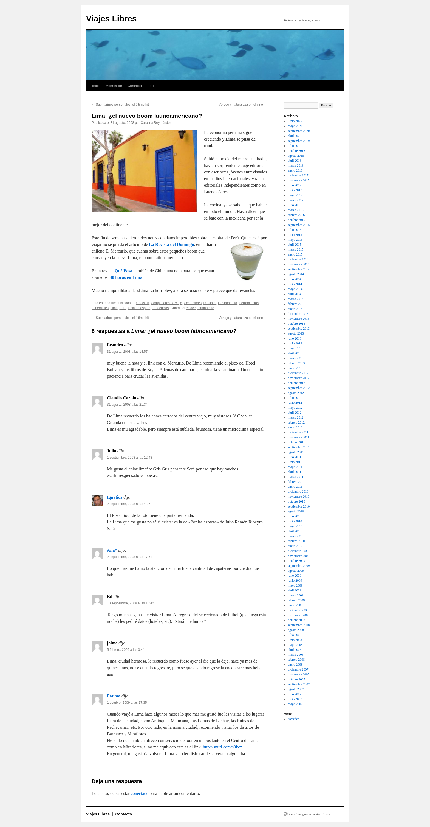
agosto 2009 (296, 571)
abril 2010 (294, 531)
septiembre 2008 (299, 625)
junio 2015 (295, 235)
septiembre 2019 (299, 141)
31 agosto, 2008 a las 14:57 (127, 352)
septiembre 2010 (299, 506)
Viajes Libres (111, 18)
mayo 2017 (295, 195)
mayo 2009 (295, 585)
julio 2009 (294, 576)
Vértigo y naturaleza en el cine (243, 104)
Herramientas (249, 303)
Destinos (209, 303)
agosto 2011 (296, 452)
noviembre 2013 (298, 319)
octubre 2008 (296, 620)
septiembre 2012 (299, 388)
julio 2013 (294, 338)
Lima (114, 308)
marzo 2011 (296, 477)
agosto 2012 (296, 393)
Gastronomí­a (227, 303)
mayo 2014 (295, 289)
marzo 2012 (296, 417)
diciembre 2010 (298, 492)
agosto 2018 (296, 156)
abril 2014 (294, 294)
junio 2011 (295, 462)
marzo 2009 (296, 595)
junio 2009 (295, 580)
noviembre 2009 (298, 556)
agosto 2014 (296, 274)
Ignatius (114, 497)
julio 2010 (294, 516)
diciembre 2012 (298, 373)
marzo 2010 (296, 536)
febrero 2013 (296, 363)
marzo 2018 (296, 165)
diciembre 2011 (298, 432)
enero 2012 (295, 427)
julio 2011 (294, 457)
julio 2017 (294, 185)
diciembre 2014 (298, 259)
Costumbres (193, 303)
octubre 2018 (296, 151)
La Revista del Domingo (171, 244)
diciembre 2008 (298, 610)
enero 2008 (295, 664)
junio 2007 (295, 699)
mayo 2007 (295, 704)
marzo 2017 (296, 200)
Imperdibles (100, 308)
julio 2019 (294, 146)
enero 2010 (295, 546)
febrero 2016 (296, 215)
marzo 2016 (296, 210)
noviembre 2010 (298, 496)
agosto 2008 (296, 630)
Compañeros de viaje (166, 303)
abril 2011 (294, 472)
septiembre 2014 (299, 269)
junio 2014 (295, 284)
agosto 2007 (296, 689)
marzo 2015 (296, 249)
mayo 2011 (295, 467)
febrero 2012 (296, 422)
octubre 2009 (296, 561)
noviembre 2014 (298, 264)
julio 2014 (294, 279)
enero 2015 (295, 254)
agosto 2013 (296, 333)
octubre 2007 (296, 679)
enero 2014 (295, 309)
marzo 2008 (296, 655)
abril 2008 (294, 650)
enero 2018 (295, 170)
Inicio (96, 86)
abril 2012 (294, 412)
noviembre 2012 (298, 378)
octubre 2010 (296, 501)
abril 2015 (294, 244)
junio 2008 (295, 640)
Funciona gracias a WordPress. (309, 814)
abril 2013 (294, 353)
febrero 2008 (296, 659)
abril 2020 (294, 136)
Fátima (113, 696)
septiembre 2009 (299, 566)
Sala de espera (139, 308)
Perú (122, 308)
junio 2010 (295, 521)
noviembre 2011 (298, 437)
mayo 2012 (295, 408)
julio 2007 (294, 694)
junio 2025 (295, 121)
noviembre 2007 (298, 674)
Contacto (135, 86)
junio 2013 (295, 343)
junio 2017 (295, 190)
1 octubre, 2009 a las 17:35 (127, 703)
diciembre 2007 (298, 669)
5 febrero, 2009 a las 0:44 (126, 650)
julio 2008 (294, 635)
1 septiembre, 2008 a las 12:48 (129, 457)
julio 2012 (294, 398)
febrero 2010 (296, 541)
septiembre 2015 (299, 225)
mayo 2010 (295, 526)
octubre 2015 (296, 220)
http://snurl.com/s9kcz (222, 747)
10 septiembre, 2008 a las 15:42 (130, 603)
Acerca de (114, 86)
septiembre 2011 (299, 447)
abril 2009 (294, 590)
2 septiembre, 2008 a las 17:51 (129, 557)
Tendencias (160, 308)
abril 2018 (294, 160)
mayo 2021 (295, 126)
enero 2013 (295, 368)
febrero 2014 (296, 304)
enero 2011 (295, 487)
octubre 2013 (296, 324)
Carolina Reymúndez (156, 123)
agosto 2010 (296, 511)
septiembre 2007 (299, 684)
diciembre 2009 (298, 551)
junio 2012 (295, 403)
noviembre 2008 (298, 615)
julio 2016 (294, 205)
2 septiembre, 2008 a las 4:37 (128, 504)
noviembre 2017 (298, 180)
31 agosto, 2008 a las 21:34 (127, 405)
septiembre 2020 (299, 131)
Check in (142, 303)
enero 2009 (295, 605)
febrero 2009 (296, 600)
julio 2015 (294, 230)
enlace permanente (200, 308)
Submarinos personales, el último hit (120, 104)
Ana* (112, 550)
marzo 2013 (296, 358)
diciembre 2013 (298, 314)
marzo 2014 (296, 299)
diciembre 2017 (298, 175)
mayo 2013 (295, 348)
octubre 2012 (296, 383)
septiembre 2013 (299, 328)
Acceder (293, 719)
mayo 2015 (295, 240)
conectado (140, 793)
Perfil (151, 86)
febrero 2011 (296, 482)
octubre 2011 (296, 442)
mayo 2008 (295, 645)
